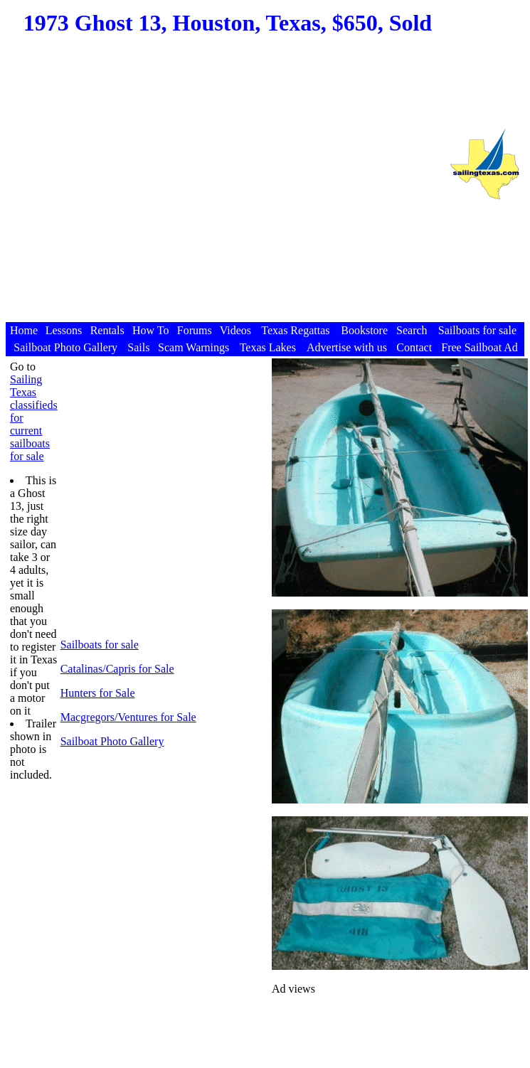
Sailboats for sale (99, 645)
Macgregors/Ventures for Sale (128, 717)
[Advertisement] (222, 186)
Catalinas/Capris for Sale (117, 669)
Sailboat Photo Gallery (112, 741)
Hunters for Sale (97, 693)
